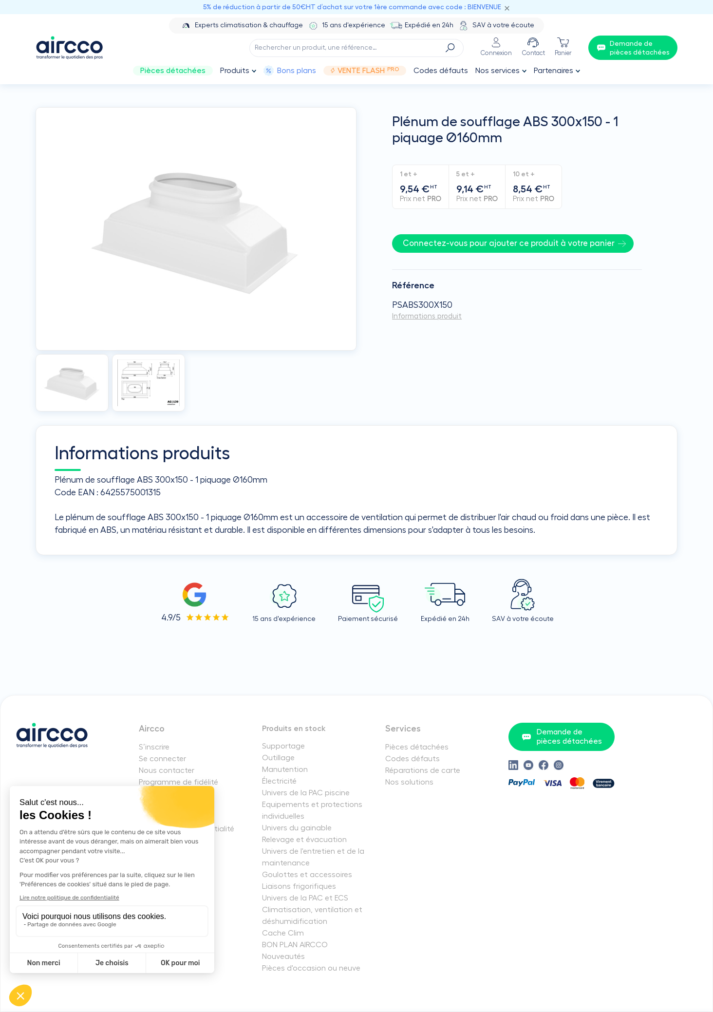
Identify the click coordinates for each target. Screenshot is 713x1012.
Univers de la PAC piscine (306, 793)
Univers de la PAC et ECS (305, 898)
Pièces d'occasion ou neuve (311, 968)
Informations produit (427, 316)
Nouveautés (283, 956)
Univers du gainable (297, 828)
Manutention (285, 769)
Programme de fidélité (178, 782)
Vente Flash (364, 70)
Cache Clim (283, 933)
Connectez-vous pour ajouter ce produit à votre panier (509, 243)
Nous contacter (166, 770)
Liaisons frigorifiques (299, 886)
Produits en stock (294, 728)
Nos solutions (409, 782)
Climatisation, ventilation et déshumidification (312, 915)
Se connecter (162, 759)
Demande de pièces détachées (561, 736)
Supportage (283, 746)
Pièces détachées (173, 71)
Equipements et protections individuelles (312, 810)
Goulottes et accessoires (307, 875)
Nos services (497, 71)
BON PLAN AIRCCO (295, 945)
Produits (234, 71)
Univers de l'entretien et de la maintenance (313, 857)
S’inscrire (154, 747)
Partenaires (553, 71)
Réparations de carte (422, 770)
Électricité (279, 781)
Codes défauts (440, 71)
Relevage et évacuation (304, 839)
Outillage (278, 758)
